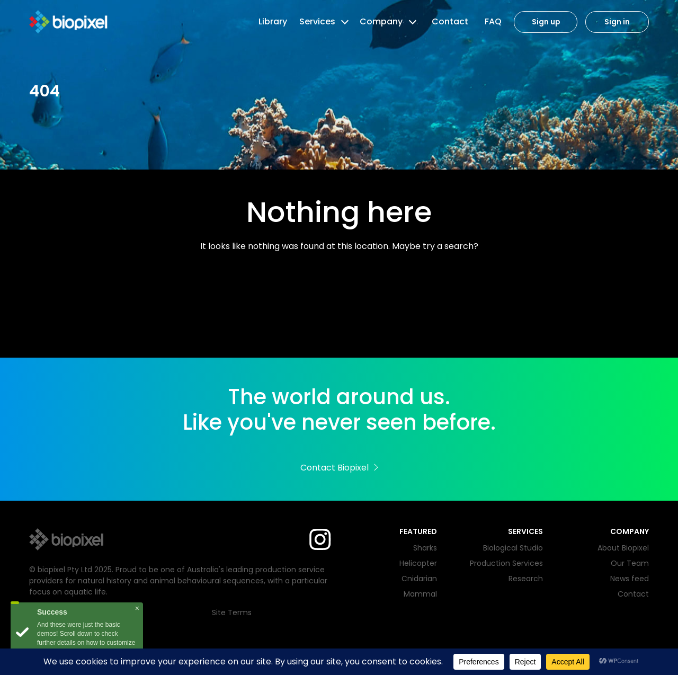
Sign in (617, 22)
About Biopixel (623, 548)
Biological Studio (513, 548)
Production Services (506, 563)
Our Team (630, 563)
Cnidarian (419, 578)
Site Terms (232, 612)
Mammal (420, 594)
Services (317, 21)
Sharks (425, 548)
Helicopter (418, 563)
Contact (450, 21)
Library (272, 21)
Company (381, 21)
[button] (343, 21)
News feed (629, 578)
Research (525, 578)
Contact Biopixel (339, 467)
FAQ (493, 21)
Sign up (546, 22)
